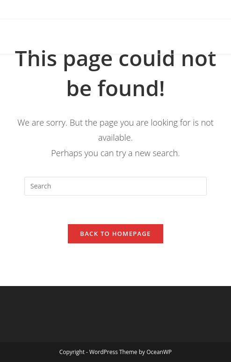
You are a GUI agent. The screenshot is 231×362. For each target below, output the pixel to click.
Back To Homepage (115, 233)
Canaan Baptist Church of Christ (95, 36)
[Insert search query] (115, 186)
